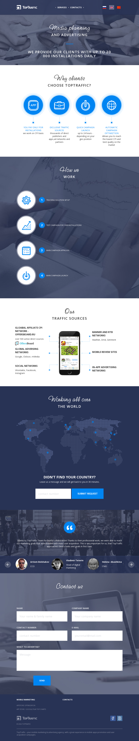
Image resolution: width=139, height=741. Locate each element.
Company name (80, 608)
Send (42, 680)
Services (62, 7)
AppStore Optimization (26, 705)
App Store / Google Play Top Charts (31, 709)
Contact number (26, 627)
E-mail (75, 627)
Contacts (76, 7)
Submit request (88, 493)
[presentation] (94, 681)
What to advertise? (28, 646)
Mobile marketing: (26, 699)
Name (20, 608)
